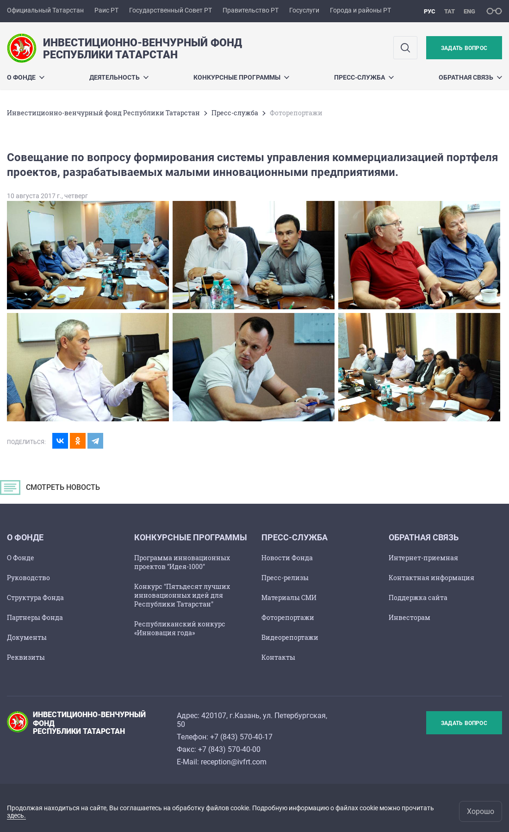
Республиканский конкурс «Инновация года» (179, 628)
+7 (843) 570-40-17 (241, 736)
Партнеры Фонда (35, 617)
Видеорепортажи (289, 637)
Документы (27, 637)
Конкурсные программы (241, 77)
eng (469, 11)
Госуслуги (304, 10)
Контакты (278, 657)
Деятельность (119, 77)
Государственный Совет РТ (170, 10)
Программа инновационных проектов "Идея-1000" (182, 562)
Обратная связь (470, 77)
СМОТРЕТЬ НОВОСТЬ (53, 490)
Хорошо (480, 811)
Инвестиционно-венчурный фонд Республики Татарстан (103, 112)
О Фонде (20, 557)
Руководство (28, 577)
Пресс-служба (364, 77)
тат (449, 11)
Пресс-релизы (285, 577)
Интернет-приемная (423, 557)
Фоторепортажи (287, 617)
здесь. (16, 815)
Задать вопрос (464, 48)
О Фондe (25, 77)
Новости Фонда (287, 557)
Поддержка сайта (418, 597)
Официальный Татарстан (45, 10)
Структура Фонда (35, 597)
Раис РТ (106, 10)
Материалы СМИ (289, 597)
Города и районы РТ (360, 10)
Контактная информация (431, 577)
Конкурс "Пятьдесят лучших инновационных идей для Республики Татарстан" (182, 595)
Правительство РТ (251, 10)
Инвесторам (409, 617)
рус (429, 11)
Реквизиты (26, 657)
